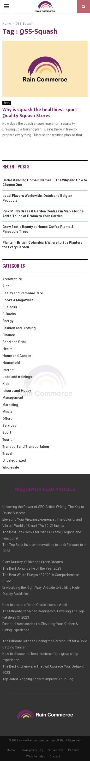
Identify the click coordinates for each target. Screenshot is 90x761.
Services (9, 425)
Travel (7, 453)
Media (7, 412)
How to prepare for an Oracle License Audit (34, 605)
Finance (8, 335)
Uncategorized (14, 460)
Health (7, 349)
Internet (8, 370)
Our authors (56, 750)
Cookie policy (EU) (31, 750)
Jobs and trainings (17, 377)
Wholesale (10, 467)
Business (9, 307)
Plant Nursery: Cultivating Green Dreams (32, 562)
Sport (7, 102)
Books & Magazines (18, 300)
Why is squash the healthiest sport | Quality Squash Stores (40, 113)
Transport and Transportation (25, 446)
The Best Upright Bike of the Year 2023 (31, 568)
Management (12, 397)
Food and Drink (14, 342)
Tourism (9, 440)
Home (11, 750)
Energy (7, 321)
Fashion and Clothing (19, 328)
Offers (7, 419)
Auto (6, 286)
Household (11, 363)
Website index (35, 756)
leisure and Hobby (16, 391)
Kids (6, 384)
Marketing (10, 405)
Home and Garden (16, 356)
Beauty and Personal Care (22, 293)
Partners (73, 750)
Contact (54, 756)
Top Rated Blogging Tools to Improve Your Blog (37, 679)
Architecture (12, 279)
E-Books (9, 314)
